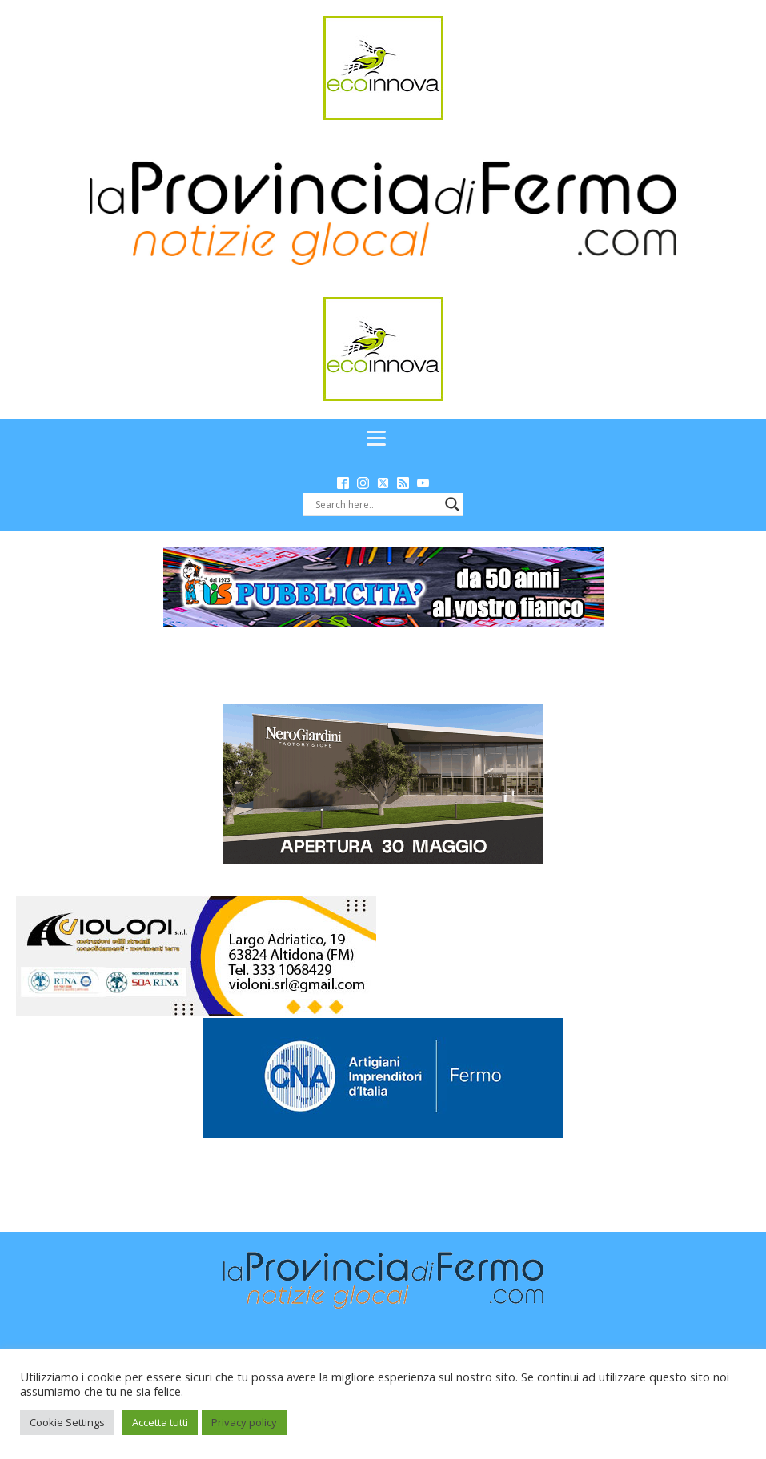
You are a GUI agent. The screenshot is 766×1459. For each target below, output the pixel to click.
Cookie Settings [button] (67, 1422)
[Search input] (376, 504)
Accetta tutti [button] (160, 1422)
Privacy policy (244, 1422)
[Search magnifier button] (452, 504)
